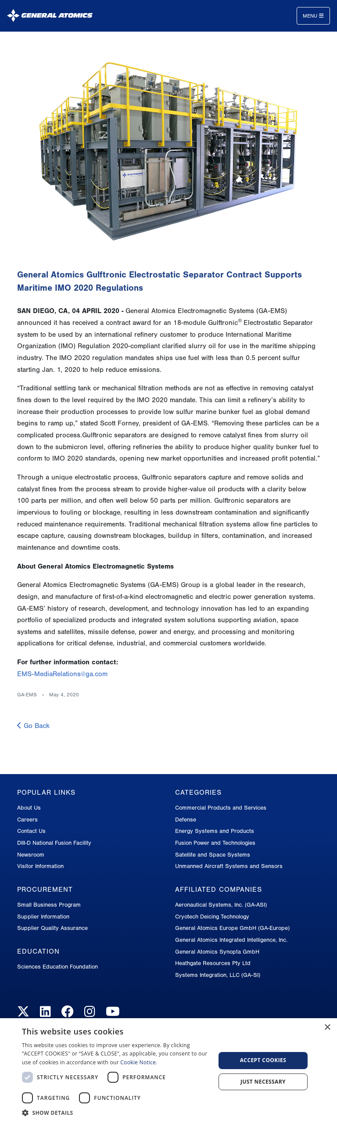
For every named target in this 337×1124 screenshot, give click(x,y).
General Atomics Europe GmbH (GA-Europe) (232, 928)
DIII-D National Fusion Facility (54, 842)
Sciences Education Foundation (57, 966)
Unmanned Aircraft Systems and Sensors (229, 866)
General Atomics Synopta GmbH (217, 951)
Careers (27, 819)
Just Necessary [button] (263, 1081)
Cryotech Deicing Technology (212, 916)
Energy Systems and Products (214, 831)
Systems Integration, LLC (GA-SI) (217, 975)
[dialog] (168, 1071)
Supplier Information (43, 916)
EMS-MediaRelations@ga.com (62, 674)
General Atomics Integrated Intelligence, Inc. (231, 940)
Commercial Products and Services (220, 807)
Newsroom (30, 854)
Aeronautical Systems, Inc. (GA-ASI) (221, 904)
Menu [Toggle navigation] (313, 16)
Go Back (33, 726)
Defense (185, 819)
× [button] (327, 1027)
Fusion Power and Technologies (215, 842)
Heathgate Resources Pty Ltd (213, 963)
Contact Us (31, 831)
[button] (116, 1112)
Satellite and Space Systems (212, 854)
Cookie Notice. (139, 1062)
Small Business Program (49, 904)
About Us (29, 807)
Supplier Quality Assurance (52, 928)
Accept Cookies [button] (263, 1060)
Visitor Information (40, 866)
